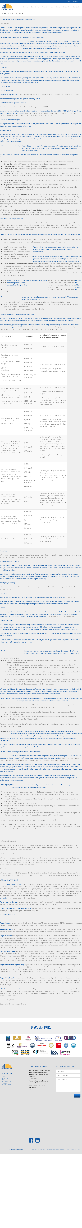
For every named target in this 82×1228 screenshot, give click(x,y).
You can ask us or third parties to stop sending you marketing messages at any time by (29, 597)
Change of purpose (6, 620)
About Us (75, 1)
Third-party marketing (7, 583)
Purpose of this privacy (35, 37)
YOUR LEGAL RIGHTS (7, 915)
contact (27, 327)
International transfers (9, 698)
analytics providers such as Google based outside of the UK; (27, 280)
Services (25, 7)
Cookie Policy (34, 1149)
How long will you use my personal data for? (26, 752)
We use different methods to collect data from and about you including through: (53, 234)
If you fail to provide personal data (12, 219)
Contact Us (66, 7)
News (58, 7)
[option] (41, 1082)
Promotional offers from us (9, 561)
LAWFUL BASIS (12, 880)
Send (77, 1096)
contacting (61, 597)
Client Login (75, 7)
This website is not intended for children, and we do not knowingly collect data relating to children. (33, 52)
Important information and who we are (14, 37)
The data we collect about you (11, 146)
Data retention (6, 751)
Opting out (3, 593)
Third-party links (5, 130)
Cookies (3, 608)
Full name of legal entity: (8, 94)
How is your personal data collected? (13, 234)
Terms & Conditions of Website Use (55, 1149)
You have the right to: (7, 919)
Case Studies (35, 7)
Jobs (52, 7)
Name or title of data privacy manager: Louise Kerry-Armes (20, 99)
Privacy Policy (16, 14)
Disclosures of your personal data (12, 651)
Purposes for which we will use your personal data (17, 314)
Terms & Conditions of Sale (73, 1149)
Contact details (5, 86)
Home (69, 1)
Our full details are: (6, 90)
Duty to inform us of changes (10, 119)
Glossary (4, 880)
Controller (3, 67)
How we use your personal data (11, 297)
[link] (7, 7)
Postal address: (5, 107)
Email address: (5, 103)
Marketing (3, 551)
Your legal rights (6, 785)
